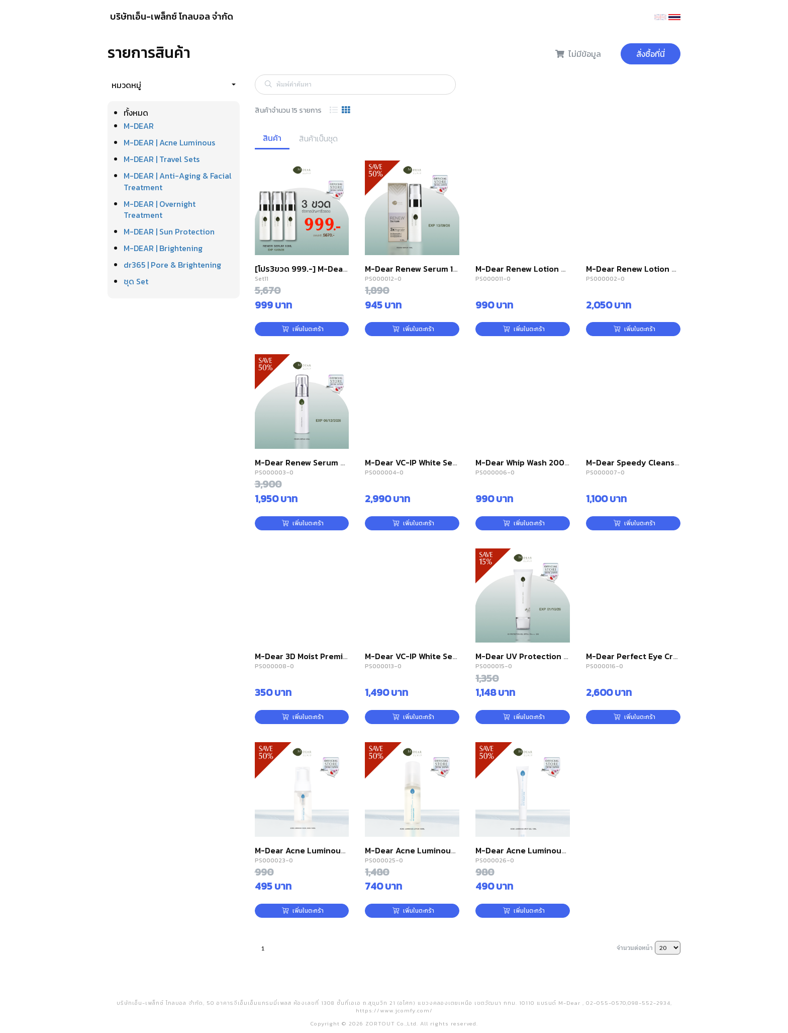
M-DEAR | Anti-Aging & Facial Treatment (178, 181)
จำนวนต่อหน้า (635, 947)
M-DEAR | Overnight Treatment (159, 209)
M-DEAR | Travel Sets (162, 159)
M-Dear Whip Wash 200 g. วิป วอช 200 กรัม (555, 462)
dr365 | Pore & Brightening (172, 265)
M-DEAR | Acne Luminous (169, 142)
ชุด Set (136, 281)
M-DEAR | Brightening (163, 248)
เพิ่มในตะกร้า (303, 329)
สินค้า (272, 138)
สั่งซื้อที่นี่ (650, 54)
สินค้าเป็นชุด (318, 138)
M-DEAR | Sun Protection (169, 231)
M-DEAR (139, 126)
